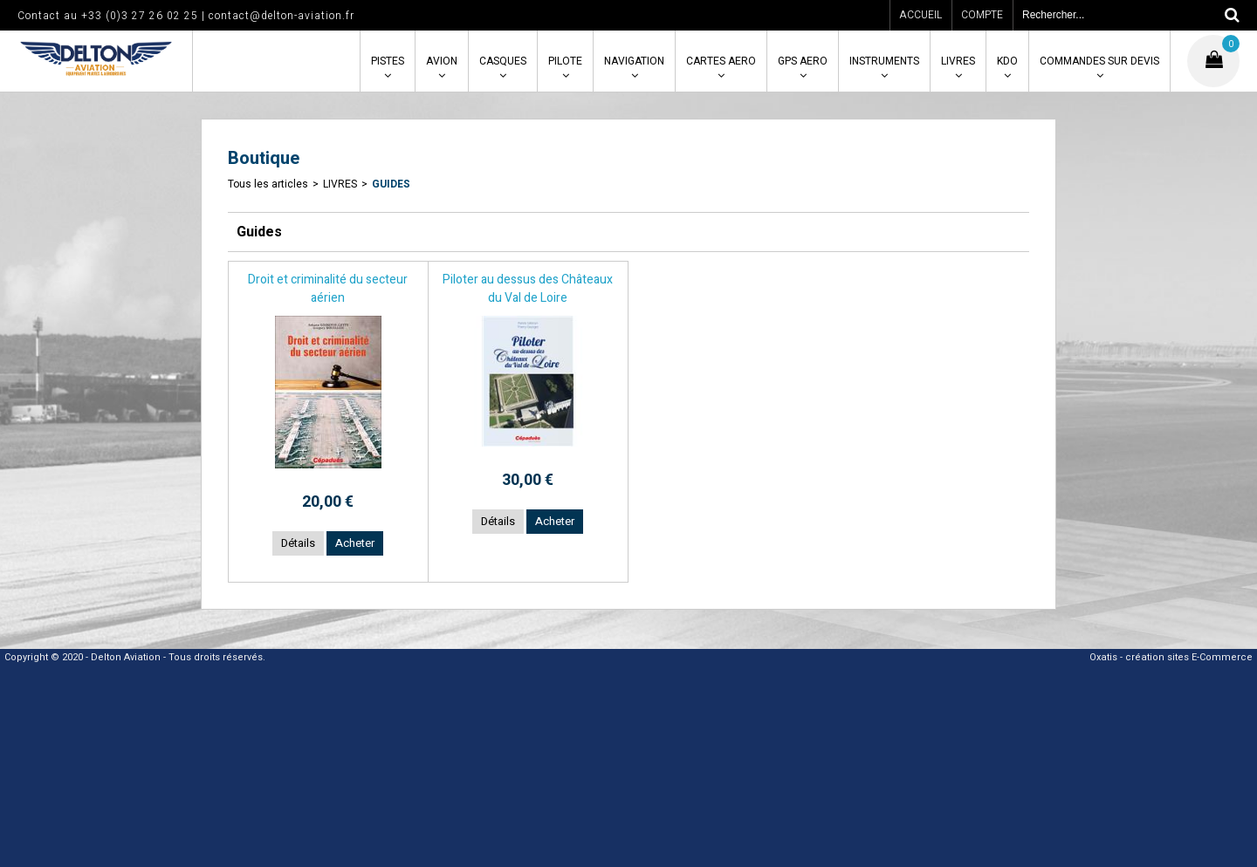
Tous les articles (268, 184)
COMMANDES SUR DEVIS (1099, 61)
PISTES (387, 61)
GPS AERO (803, 61)
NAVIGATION (634, 61)
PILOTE (565, 61)
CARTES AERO (721, 61)
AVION (441, 61)
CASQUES (502, 61)
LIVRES (958, 61)
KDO (1007, 61)
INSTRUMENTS (884, 61)
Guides (391, 184)
